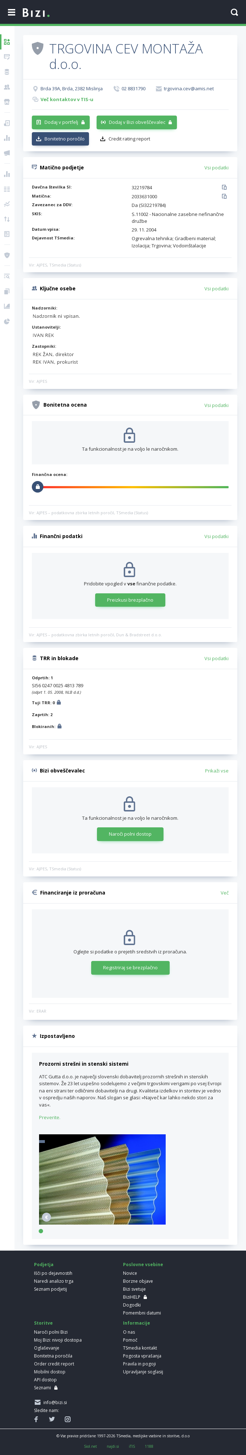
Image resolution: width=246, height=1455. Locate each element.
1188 (149, 1446)
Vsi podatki (216, 167)
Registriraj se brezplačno (130, 967)
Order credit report (54, 1364)
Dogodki (132, 1305)
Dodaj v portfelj (61, 122)
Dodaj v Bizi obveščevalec (137, 122)
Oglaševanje (46, 1348)
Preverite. (49, 1117)
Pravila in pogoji (139, 1364)
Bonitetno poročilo (64, 138)
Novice (130, 1273)
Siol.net (90, 1446)
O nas (129, 1332)
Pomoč (130, 1340)
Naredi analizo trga (53, 1281)
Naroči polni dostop (130, 834)
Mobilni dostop (49, 1372)
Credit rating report (129, 138)
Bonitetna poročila (53, 1356)
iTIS (132, 1446)
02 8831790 (133, 88)
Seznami (42, 1388)
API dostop (45, 1380)
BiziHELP (131, 1297)
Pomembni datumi (142, 1313)
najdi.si (113, 1446)
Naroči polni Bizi (51, 1332)
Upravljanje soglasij (143, 1372)
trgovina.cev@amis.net (189, 88)
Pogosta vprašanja (142, 1356)
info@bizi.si (54, 1402)
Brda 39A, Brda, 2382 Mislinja (72, 88)
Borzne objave (138, 1281)
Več (225, 892)
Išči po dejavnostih (53, 1273)
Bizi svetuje (134, 1289)
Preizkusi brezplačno (130, 600)
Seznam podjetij (50, 1289)
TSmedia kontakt (140, 1348)
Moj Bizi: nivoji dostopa (58, 1340)
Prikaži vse (217, 770)
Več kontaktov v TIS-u (67, 99)
